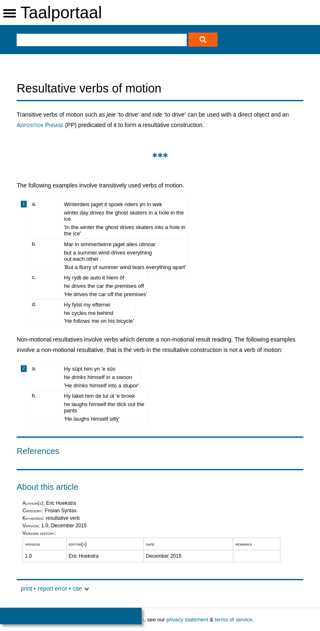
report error (52, 588)
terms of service (233, 619)
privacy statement (187, 619)
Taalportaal (61, 12)
